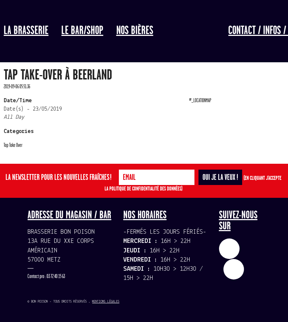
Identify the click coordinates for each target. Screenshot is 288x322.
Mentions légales (105, 302)
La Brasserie (26, 31)
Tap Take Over (13, 145)
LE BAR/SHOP (82, 31)
